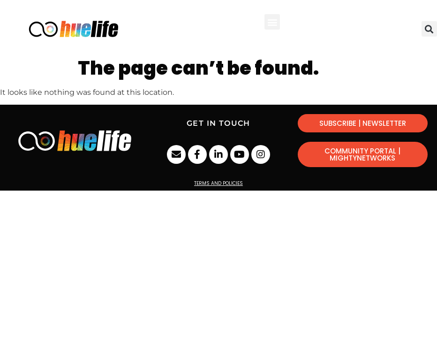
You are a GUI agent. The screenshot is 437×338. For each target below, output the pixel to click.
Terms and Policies (218, 183)
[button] (272, 22)
